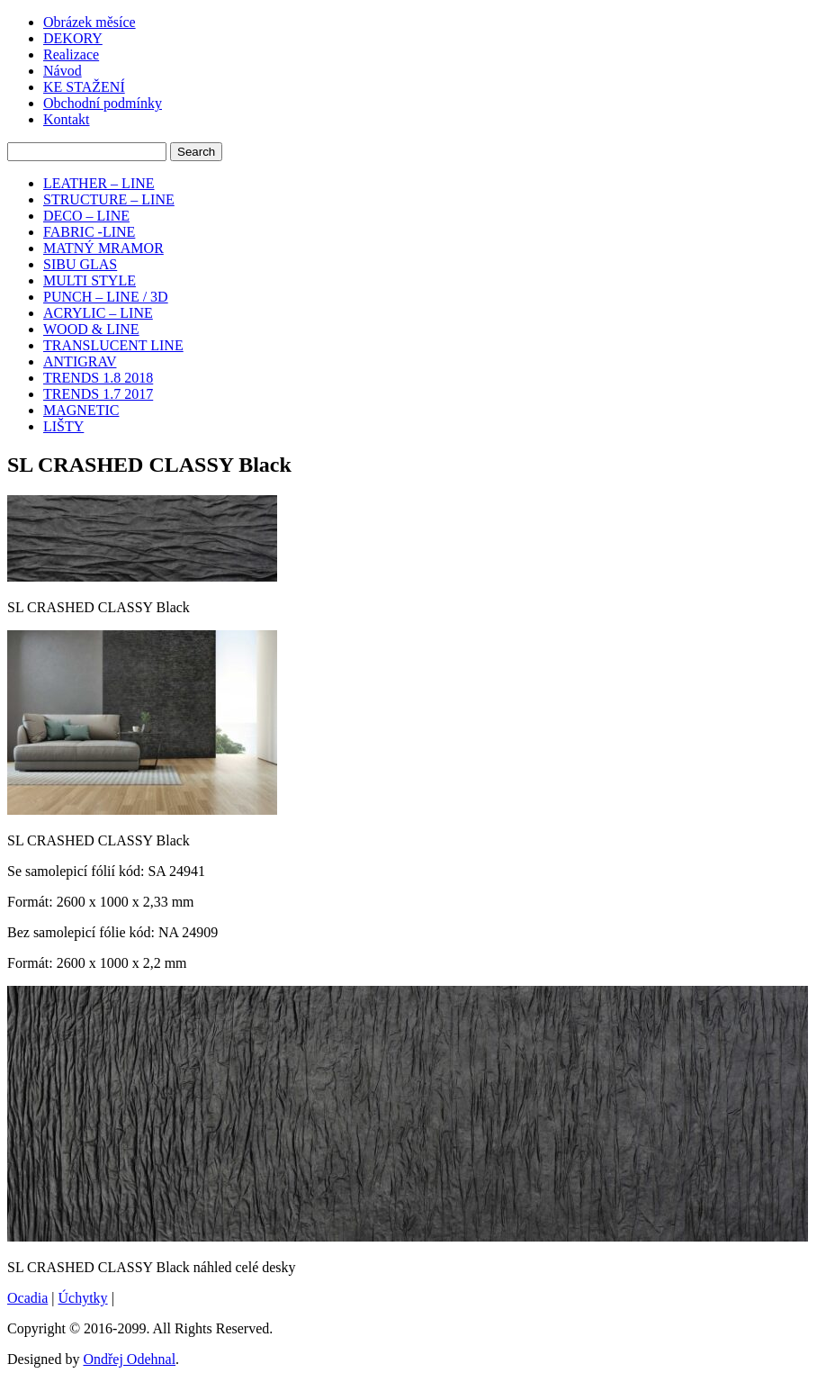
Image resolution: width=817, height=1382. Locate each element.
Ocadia (27, 1297)
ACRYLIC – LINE (98, 313)
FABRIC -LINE (89, 231)
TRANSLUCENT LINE (113, 345)
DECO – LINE (86, 215)
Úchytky (83, 1297)
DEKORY (73, 38)
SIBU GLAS (80, 264)
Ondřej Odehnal (129, 1359)
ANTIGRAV (79, 361)
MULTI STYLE (89, 280)
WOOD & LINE (91, 329)
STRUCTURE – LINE (109, 199)
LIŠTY (63, 426)
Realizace (71, 54)
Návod (62, 70)
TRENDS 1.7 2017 (98, 394)
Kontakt (66, 119)
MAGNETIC (81, 410)
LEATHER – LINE (99, 183)
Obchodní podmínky (102, 103)
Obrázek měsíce (89, 22)
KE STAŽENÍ (84, 87)
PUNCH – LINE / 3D (105, 296)
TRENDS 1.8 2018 (98, 377)
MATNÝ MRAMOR (103, 248)
